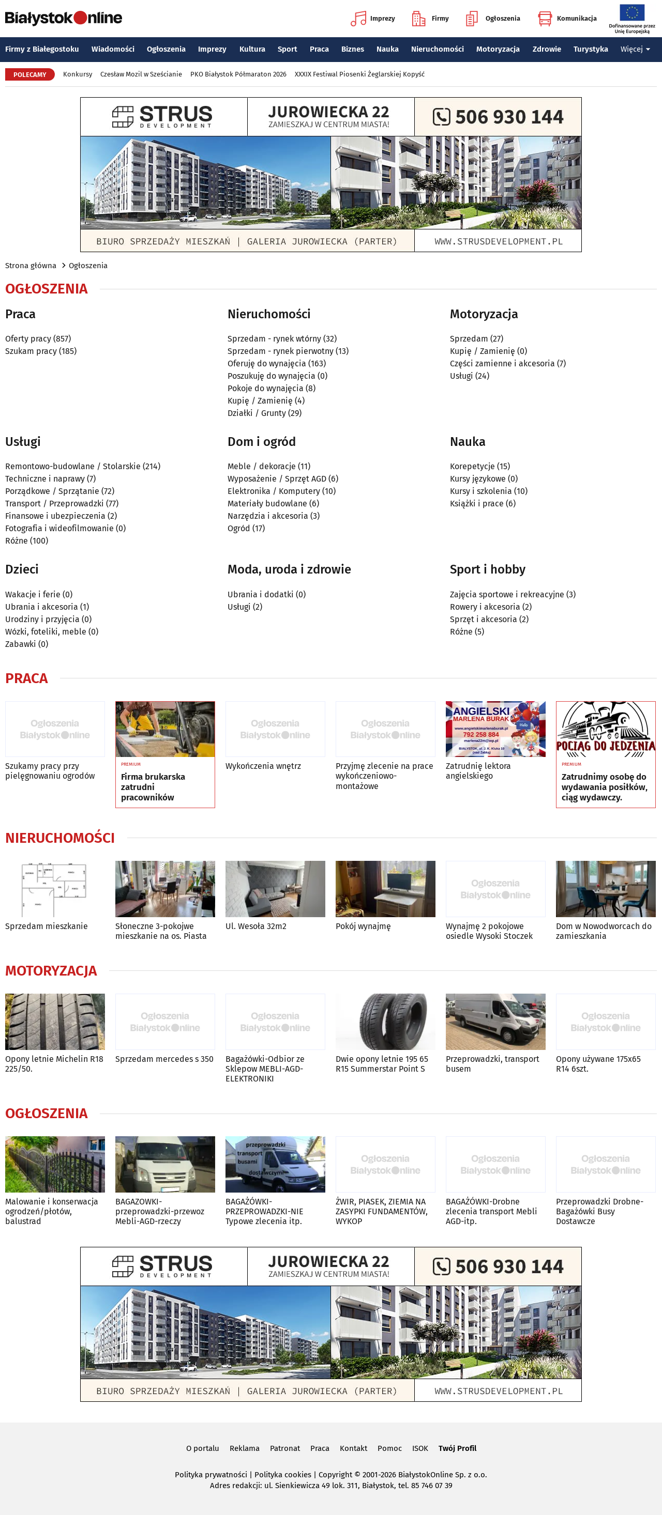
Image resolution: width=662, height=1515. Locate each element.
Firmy (430, 18)
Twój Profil (457, 1448)
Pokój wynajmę (363, 926)
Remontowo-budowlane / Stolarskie (73, 466)
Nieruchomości (437, 49)
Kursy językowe (478, 479)
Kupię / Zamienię (260, 401)
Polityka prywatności (211, 1474)
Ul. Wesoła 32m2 (256, 926)
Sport (287, 49)
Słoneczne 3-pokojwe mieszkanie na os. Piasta (161, 931)
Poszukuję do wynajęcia (271, 376)
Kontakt (353, 1448)
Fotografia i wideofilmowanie (59, 528)
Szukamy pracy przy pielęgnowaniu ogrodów (50, 771)
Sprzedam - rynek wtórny (274, 339)
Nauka (388, 49)
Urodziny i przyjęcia (42, 619)
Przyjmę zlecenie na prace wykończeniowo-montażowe (384, 776)
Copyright (335, 1474)
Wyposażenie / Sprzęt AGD (277, 479)
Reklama (245, 1448)
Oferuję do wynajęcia (267, 363)
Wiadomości (113, 49)
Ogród (239, 528)
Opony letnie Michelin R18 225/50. (54, 1064)
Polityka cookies (282, 1474)
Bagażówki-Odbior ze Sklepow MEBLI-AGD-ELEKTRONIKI (265, 1069)
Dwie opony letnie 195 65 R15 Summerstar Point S (382, 1064)
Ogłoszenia (493, 18)
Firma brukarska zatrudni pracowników (153, 787)
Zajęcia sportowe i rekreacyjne (507, 594)
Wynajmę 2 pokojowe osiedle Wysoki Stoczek (489, 931)
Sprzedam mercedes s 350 (164, 1059)
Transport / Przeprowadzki (54, 503)
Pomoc (390, 1448)
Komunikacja (567, 18)
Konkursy (77, 74)
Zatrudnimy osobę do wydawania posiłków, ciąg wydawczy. (605, 787)
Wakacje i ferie (33, 594)
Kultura (252, 49)
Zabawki (20, 644)
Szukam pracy (31, 351)
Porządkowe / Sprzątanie (52, 491)
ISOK (420, 1448)
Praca (319, 49)
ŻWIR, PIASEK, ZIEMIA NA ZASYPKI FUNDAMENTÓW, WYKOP (382, 1211)
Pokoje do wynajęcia (266, 388)
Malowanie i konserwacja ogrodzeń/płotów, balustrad (51, 1211)
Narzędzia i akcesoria (268, 516)
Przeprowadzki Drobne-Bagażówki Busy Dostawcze (599, 1211)
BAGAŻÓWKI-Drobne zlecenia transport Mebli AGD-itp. (491, 1211)
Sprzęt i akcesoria (483, 619)
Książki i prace (477, 503)
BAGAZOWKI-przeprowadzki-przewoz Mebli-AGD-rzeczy (159, 1211)
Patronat (285, 1448)
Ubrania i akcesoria (41, 607)
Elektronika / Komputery (274, 491)
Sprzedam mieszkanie (46, 926)
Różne (16, 541)
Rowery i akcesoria (485, 607)
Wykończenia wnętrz (263, 766)
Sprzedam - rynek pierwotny (281, 351)
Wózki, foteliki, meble (45, 632)
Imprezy (373, 18)
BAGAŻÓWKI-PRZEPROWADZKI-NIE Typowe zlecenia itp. (264, 1211)
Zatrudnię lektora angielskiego (478, 771)
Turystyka (591, 49)
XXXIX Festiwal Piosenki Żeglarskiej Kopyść (360, 74)
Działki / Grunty (257, 413)
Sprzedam (469, 339)
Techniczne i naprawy (45, 479)
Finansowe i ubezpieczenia (55, 516)
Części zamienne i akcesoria (502, 363)
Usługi (461, 376)
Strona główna (30, 265)
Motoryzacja (498, 49)
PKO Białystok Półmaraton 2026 (238, 74)
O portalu (202, 1448)
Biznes (352, 49)
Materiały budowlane (267, 503)
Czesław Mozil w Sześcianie (141, 74)
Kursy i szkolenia (481, 491)
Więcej (636, 49)
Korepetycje (472, 466)
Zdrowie (547, 49)
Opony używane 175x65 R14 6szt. (598, 1064)
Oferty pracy (28, 339)
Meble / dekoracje (262, 466)
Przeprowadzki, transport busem (492, 1064)
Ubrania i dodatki (261, 594)
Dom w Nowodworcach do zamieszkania (604, 931)
